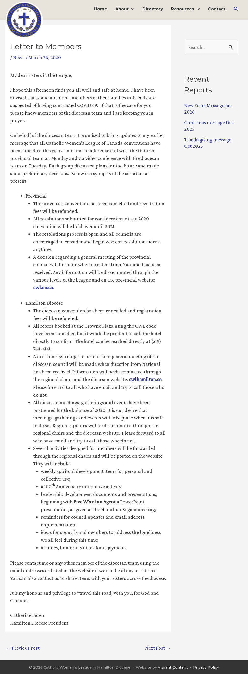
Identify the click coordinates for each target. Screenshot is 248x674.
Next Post (158, 647)
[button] (236, 9)
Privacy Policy (206, 667)
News (18, 57)
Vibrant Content (173, 667)
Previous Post (23, 647)
